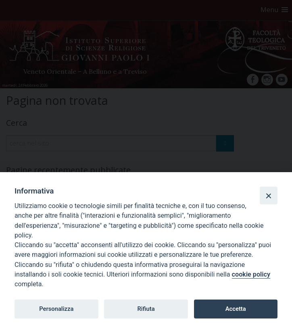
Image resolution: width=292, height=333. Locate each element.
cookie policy (251, 274)
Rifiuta (145, 308)
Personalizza (56, 308)
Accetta (235, 308)
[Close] (268, 195)
